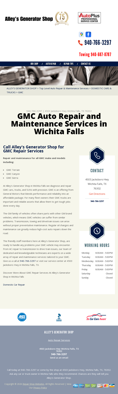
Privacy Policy (40, 387)
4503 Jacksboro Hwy (56, 110)
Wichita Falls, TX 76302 (79, 110)
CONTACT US (85, 63)
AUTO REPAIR (51, 63)
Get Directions (97, 194)
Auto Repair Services (59, 340)
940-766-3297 (98, 43)
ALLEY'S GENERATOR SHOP (22, 88)
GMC (20, 92)
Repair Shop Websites (33, 384)
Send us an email (59, 357)
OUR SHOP (34, 63)
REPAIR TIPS (68, 63)
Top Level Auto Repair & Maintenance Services (64, 88)
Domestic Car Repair (14, 284)
